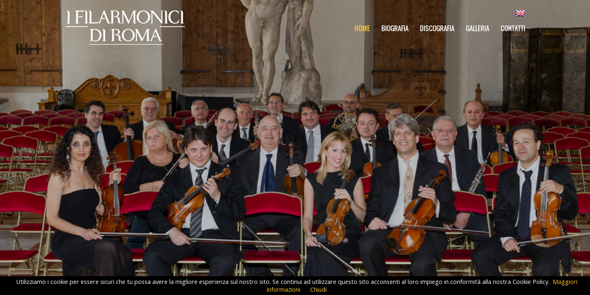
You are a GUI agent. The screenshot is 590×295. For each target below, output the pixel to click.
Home (362, 28)
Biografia (394, 28)
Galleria (477, 28)
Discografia (437, 28)
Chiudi (318, 289)
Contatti (513, 28)
